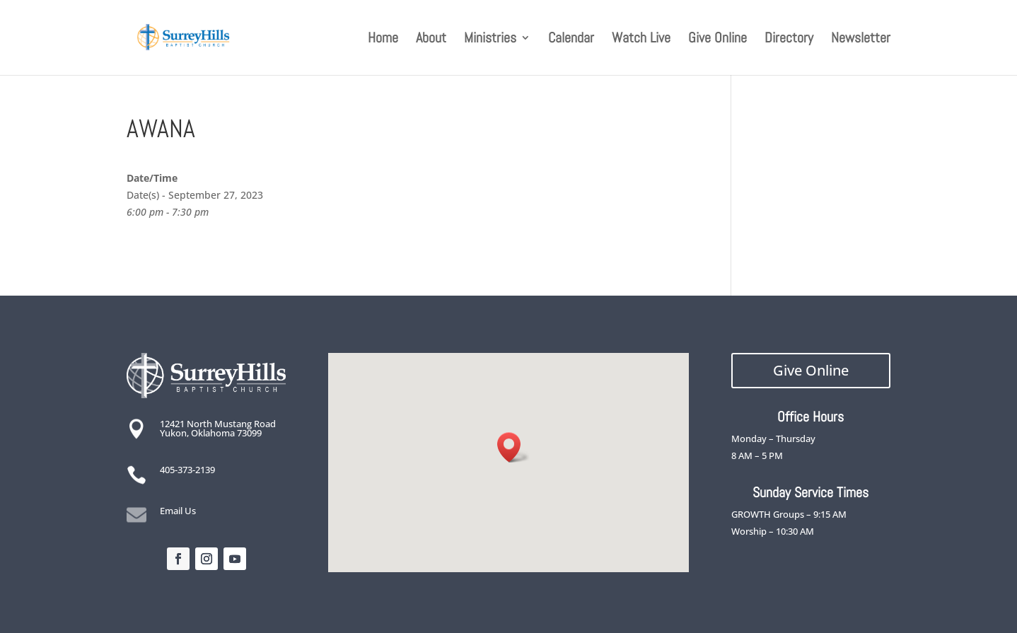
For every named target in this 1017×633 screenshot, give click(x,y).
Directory (789, 40)
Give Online (717, 40)
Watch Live (641, 40)
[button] (513, 447)
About (431, 40)
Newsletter (860, 40)
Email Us (178, 510)
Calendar (571, 40)
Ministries (490, 40)
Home (383, 40)
